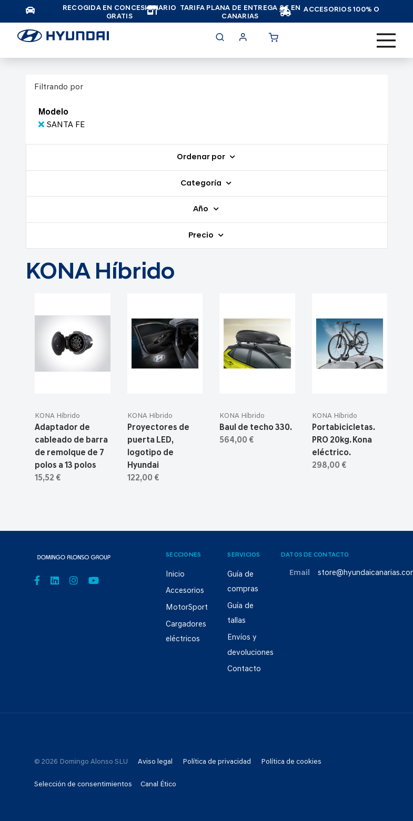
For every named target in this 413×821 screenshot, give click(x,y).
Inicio (175, 575)
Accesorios (185, 591)
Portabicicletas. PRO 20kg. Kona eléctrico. (343, 440)
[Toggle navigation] (386, 40)
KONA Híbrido (57, 416)
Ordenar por (202, 157)
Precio (201, 236)
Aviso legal (155, 762)
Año (201, 209)
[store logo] (63, 38)
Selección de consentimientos (83, 784)
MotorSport (187, 608)
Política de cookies (291, 762)
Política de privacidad (217, 762)
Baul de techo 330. (255, 428)
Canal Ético (158, 784)
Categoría (201, 184)
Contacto (244, 669)
